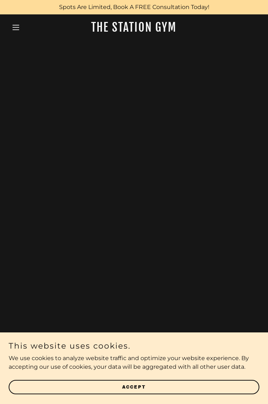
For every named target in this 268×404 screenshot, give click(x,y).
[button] (27, 27)
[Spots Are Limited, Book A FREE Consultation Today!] (134, 7)
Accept (134, 386)
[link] (134, 29)
